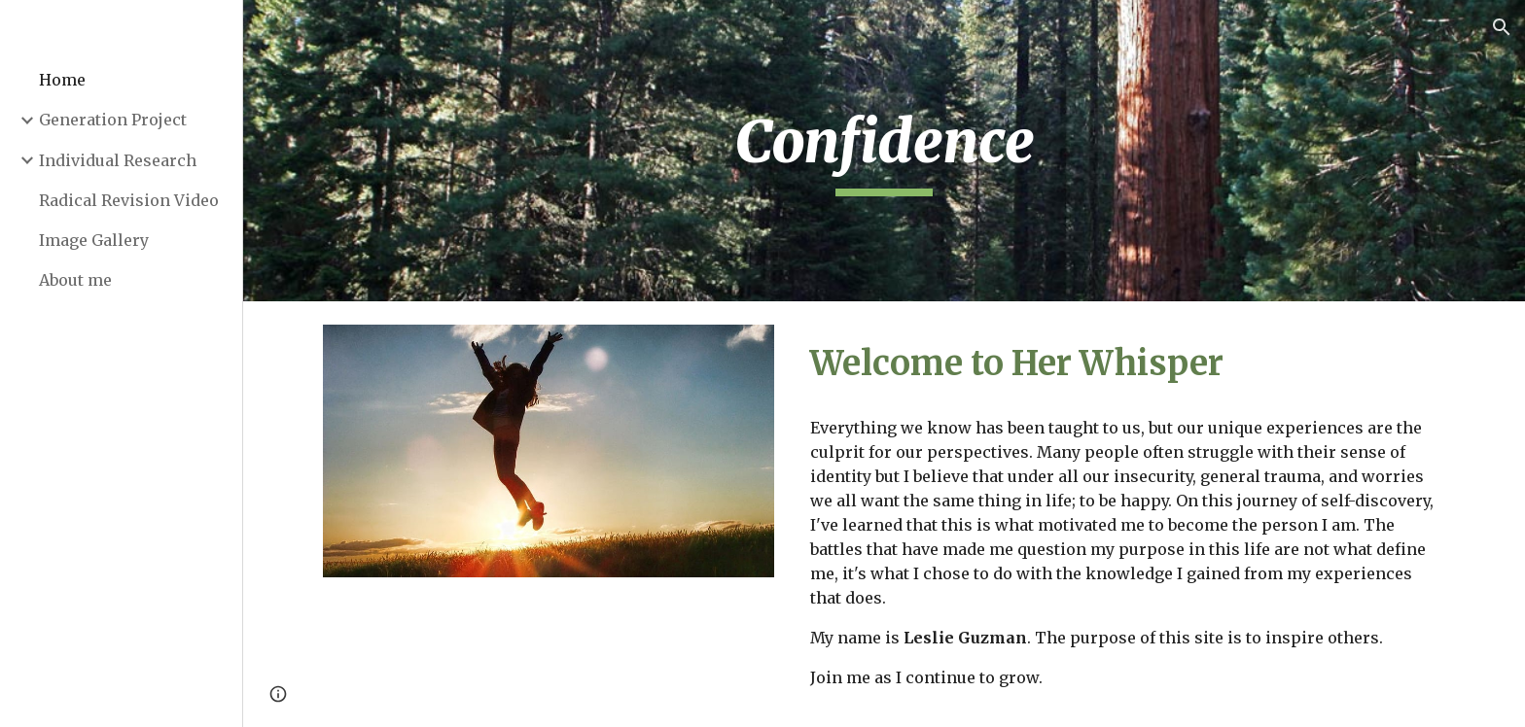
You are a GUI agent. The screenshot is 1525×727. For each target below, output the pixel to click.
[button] (1501, 27)
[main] (884, 150)
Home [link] (62, 79)
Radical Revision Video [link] (129, 200)
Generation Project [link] (113, 119)
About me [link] (75, 280)
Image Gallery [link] (94, 240)
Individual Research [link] (117, 160)
